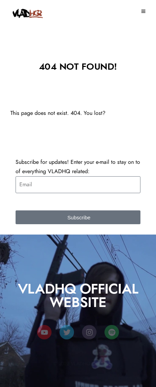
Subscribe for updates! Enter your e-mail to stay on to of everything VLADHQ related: (78, 166)
